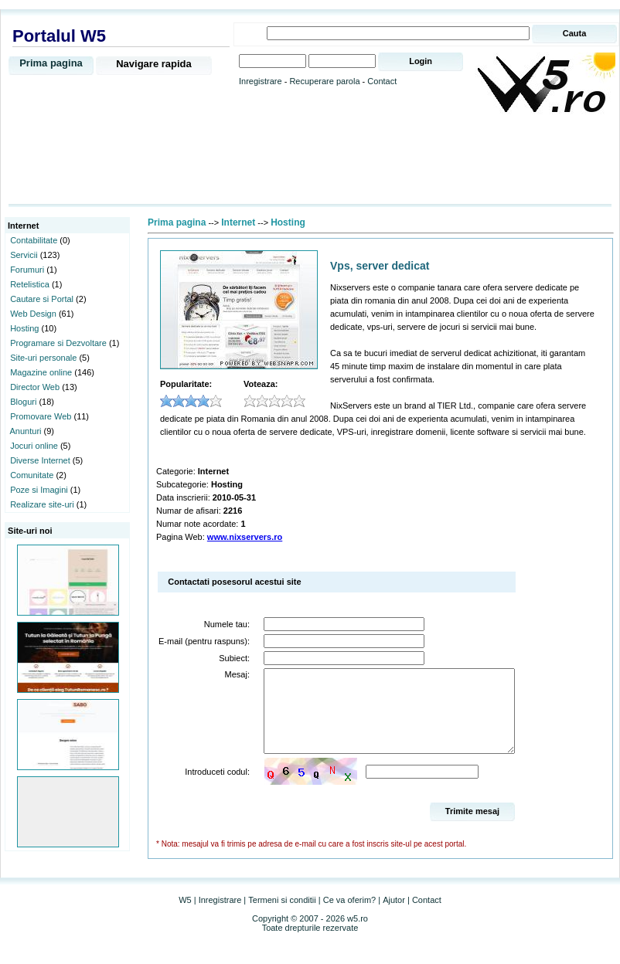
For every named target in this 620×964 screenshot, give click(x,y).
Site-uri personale (43, 357)
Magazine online (41, 372)
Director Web (35, 387)
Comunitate (31, 475)
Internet (238, 222)
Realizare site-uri (42, 504)
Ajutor (394, 916)
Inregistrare (260, 81)
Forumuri (27, 269)
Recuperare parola (324, 81)
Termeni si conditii (281, 916)
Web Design (33, 313)
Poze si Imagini (39, 489)
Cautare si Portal (41, 299)
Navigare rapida (154, 64)
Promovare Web (40, 416)
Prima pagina (51, 63)
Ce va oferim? (349, 916)
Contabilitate (33, 240)
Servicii (23, 255)
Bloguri (23, 401)
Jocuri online (34, 445)
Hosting (24, 328)
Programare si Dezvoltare (58, 343)
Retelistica (29, 284)
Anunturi (26, 431)
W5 (185, 916)
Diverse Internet (40, 460)
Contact (382, 81)
